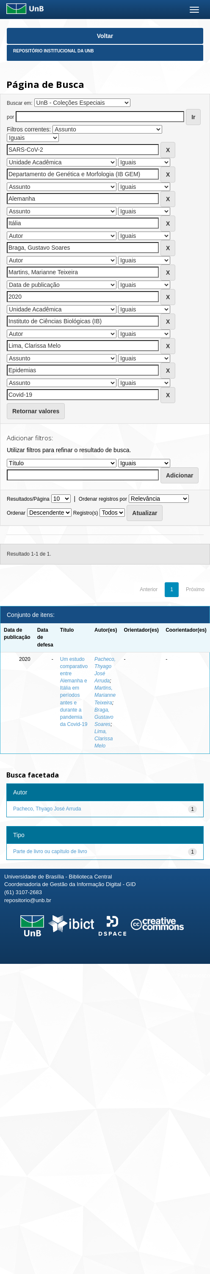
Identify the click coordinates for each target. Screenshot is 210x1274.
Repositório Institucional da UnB (53, 51)
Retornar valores (35, 411)
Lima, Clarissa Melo (103, 738)
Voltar (105, 36)
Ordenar (16, 513)
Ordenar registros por (103, 499)
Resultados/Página (28, 499)
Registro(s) (85, 513)
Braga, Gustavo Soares (103, 717)
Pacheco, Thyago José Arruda (47, 809)
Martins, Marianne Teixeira (105, 695)
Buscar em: (20, 103)
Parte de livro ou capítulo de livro (50, 851)
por (10, 117)
